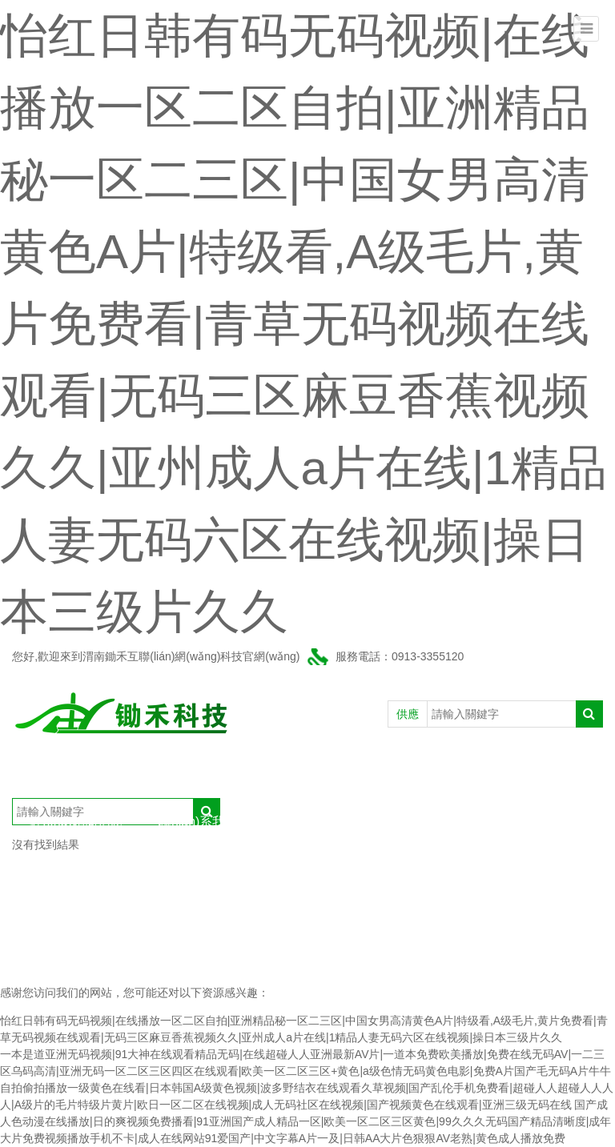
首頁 (42, 773)
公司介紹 (116, 773)
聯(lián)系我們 (199, 821)
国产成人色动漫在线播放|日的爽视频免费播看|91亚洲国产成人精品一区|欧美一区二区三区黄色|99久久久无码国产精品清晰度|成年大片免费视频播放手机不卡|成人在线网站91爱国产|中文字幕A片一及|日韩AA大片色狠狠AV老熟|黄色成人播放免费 (305, 1121)
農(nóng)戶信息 (452, 773)
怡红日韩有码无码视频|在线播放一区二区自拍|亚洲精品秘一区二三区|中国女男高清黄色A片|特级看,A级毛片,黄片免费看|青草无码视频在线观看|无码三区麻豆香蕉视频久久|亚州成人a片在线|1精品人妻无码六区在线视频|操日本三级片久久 (303, 324)
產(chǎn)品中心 (220, 773)
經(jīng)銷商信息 (76, 821)
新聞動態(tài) (337, 773)
